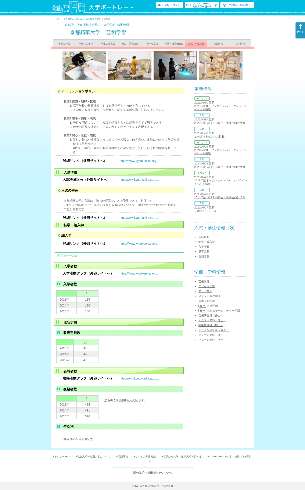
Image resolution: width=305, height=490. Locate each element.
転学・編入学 (206, 241)
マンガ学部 (205, 291)
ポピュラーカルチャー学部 (223, 310)
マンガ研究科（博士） (212, 339)
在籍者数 (203, 256)
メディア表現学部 (209, 296)
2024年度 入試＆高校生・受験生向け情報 (219, 197)
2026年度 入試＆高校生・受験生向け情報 (219, 122)
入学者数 (203, 246)
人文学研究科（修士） (212, 320)
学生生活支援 (108, 43)
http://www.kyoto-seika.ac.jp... (139, 179)
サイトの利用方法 (145, 456)
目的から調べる (75, 19)
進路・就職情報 (130, 43)
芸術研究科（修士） (210, 315)
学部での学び (86, 43)
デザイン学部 (206, 286)
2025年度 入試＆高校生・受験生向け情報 (219, 166)
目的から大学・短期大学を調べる (182, 456)
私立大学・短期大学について (93, 456)
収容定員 (203, 251)
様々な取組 (152, 43)
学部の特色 (64, 43)
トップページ (59, 19)
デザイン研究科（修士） (213, 330)
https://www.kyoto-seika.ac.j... (139, 161)
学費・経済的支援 (174, 43)
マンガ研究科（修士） (212, 335)
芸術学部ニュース (205, 211)
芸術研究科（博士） (210, 325)
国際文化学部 (206, 300)
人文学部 (212, 305)
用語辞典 (123, 456)
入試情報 (203, 237)
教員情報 (218, 43)
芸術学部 (203, 281)
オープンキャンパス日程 (209, 136)
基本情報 (240, 43)
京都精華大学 (92, 19)
